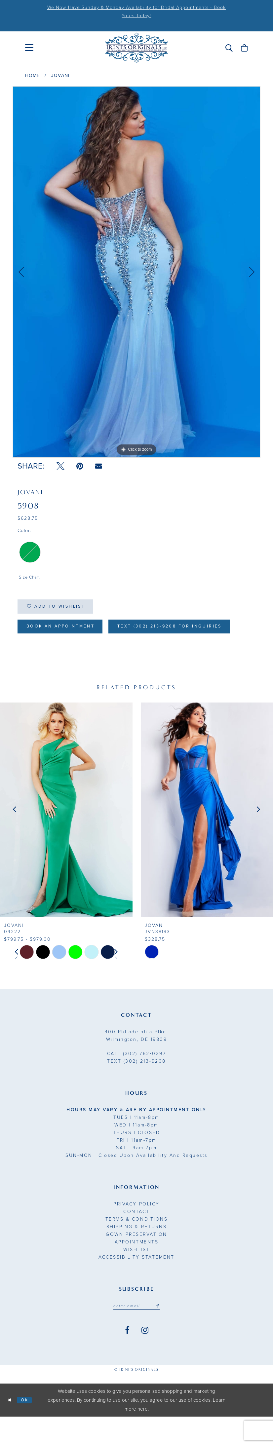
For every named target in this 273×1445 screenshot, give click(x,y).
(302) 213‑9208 (136, 1088)
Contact (136, 1239)
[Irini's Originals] (136, 47)
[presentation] (66, 837)
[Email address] (136, 1333)
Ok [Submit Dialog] (27, 1428)
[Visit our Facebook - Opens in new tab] (127, 1358)
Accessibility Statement (136, 1284)
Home (32, 75)
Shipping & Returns (136, 1254)
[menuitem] (29, 48)
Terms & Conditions (136, 1246)
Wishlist (136, 1277)
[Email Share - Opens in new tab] (98, 466)
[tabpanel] (136, 272)
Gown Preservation (136, 1262)
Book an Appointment (65, 631)
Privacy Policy (136, 1231)
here (142, 1437)
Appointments (136, 1269)
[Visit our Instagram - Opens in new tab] (144, 1358)
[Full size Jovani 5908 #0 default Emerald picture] (136, 272)
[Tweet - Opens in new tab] (60, 466)
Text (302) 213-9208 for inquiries (86, 653)
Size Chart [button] (31, 578)
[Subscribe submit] (160, 1333)
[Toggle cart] (244, 48)
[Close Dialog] (10, 1428)
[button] (229, 48)
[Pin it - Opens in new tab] (79, 466)
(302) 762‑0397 (136, 1081)
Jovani (60, 75)
